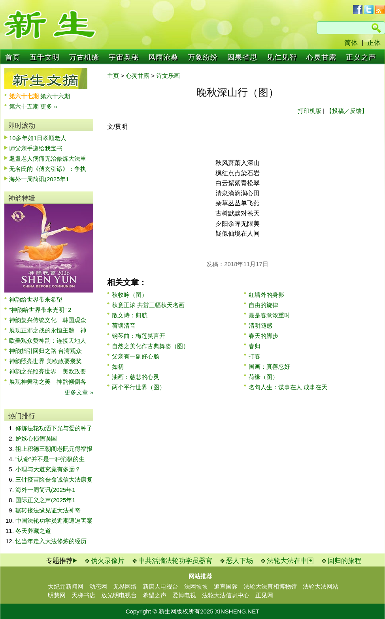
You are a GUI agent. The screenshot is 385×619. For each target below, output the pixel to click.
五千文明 (45, 57)
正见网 (264, 595)
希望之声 (154, 595)
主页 (113, 75)
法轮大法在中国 (290, 561)
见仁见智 (282, 57)
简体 (351, 43)
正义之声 (361, 57)
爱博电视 (184, 595)
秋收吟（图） (129, 294)
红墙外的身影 (266, 294)
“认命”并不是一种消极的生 (50, 459)
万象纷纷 (203, 57)
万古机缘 (84, 57)
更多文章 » (78, 392)
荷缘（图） (263, 376)
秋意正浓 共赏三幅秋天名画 (148, 305)
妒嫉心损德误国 (36, 438)
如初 (118, 366)
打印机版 (309, 110)
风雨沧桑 (163, 57)
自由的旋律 (263, 305)
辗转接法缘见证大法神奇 (48, 510)
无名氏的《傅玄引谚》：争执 (47, 168)
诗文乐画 (168, 75)
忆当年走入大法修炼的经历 (51, 541)
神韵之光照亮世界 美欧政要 (47, 371)
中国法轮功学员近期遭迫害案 (53, 520)
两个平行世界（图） (138, 387)
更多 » (48, 106)
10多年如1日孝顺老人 (37, 138)
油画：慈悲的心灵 (135, 376)
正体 (374, 43)
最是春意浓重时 (269, 315)
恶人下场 (239, 561)
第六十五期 (24, 106)
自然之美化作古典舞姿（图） (150, 346)
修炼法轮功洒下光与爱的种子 (53, 428)
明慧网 (57, 595)
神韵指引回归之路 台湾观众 (45, 350)
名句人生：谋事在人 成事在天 (288, 387)
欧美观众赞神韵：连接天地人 (47, 340)
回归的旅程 (344, 561)
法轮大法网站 (320, 586)
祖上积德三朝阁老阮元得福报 (53, 448)
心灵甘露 (321, 57)
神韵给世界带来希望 (35, 299)
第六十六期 (55, 96)
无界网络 (125, 586)
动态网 (98, 586)
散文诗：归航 (129, 315)
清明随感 (260, 325)
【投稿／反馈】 (347, 110)
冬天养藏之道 (33, 530)
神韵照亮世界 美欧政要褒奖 (45, 361)
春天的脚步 (263, 335)
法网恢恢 (196, 586)
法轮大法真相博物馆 (270, 586)
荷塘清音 (124, 325)
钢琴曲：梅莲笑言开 (138, 335)
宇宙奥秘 (124, 57)
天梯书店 (83, 595)
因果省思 (242, 57)
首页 (12, 57)
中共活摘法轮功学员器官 (175, 561)
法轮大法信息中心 (225, 595)
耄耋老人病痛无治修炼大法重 (47, 158)
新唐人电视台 (160, 586)
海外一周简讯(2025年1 (39, 179)
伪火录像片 (108, 561)
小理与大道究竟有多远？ (48, 469)
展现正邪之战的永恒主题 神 (47, 330)
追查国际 (226, 586)
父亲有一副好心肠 (135, 356)
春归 (254, 346)
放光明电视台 (119, 595)
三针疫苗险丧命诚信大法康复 (53, 479)
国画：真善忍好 (269, 366)
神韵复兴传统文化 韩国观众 (47, 320)
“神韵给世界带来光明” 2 (40, 309)
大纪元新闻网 (65, 586)
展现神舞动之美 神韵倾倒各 (47, 381)
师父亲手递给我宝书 (35, 148)
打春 (254, 356)
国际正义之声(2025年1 (45, 500)
